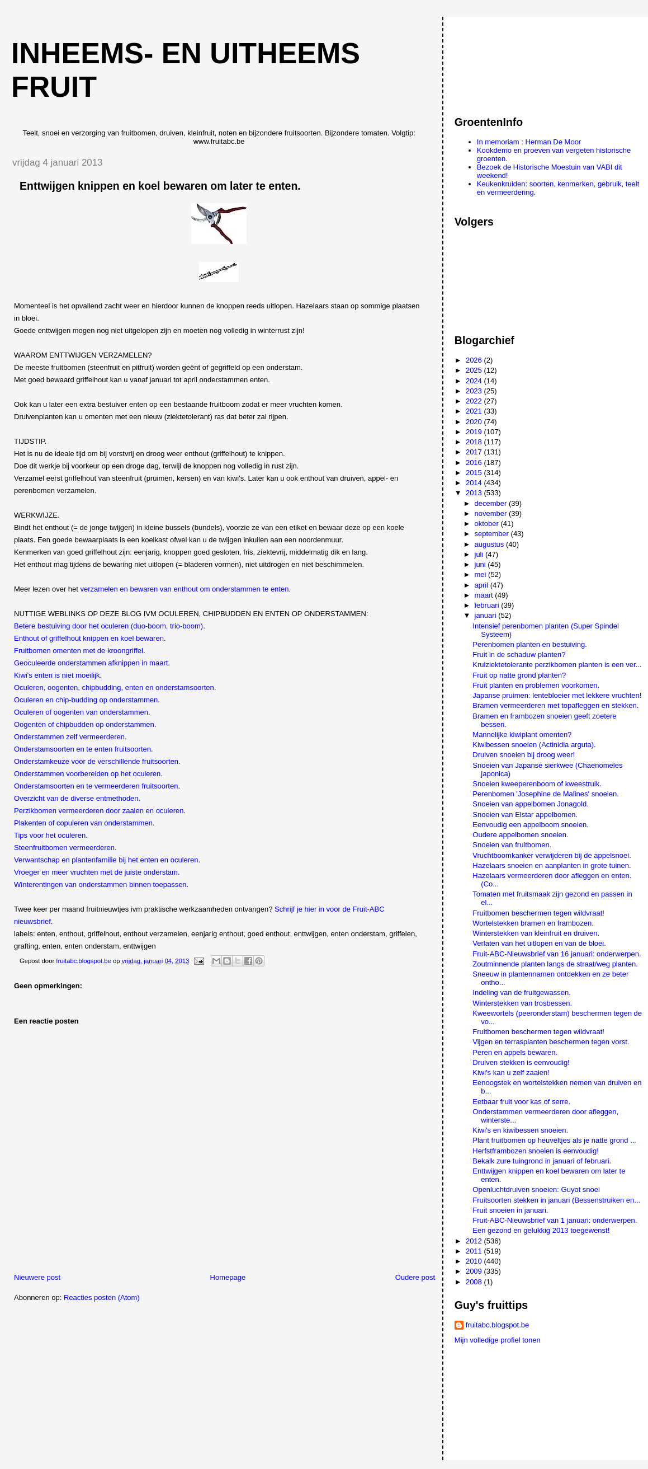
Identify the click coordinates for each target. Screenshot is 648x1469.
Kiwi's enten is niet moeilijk (57, 675)
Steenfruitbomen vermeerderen (64, 847)
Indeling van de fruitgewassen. (521, 992)
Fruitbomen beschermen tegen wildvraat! (538, 913)
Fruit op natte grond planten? (519, 675)
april (482, 585)
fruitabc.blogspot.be (497, 1325)
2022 (475, 401)
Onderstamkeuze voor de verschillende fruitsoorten (96, 761)
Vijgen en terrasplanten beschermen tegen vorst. (550, 1042)
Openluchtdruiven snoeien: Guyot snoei (536, 1189)
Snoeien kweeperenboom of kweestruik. (537, 784)
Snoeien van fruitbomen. (511, 845)
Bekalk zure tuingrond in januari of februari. (541, 1161)
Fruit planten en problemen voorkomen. (535, 685)
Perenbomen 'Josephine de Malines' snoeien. (545, 794)
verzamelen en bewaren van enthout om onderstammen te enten (185, 589)
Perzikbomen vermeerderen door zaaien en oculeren (99, 810)
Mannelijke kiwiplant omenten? (521, 734)
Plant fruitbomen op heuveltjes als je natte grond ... (554, 1140)
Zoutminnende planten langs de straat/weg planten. (555, 964)
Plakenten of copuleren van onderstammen (83, 823)
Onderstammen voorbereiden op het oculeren (87, 773)
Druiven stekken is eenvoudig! (520, 1062)
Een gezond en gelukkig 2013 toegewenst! (540, 1230)
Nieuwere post (37, 1277)
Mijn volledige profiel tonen (498, 1340)
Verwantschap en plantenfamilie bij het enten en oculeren (106, 860)
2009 (475, 1271)
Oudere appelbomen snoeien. (520, 834)
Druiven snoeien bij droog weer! (523, 754)
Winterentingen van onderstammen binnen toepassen (100, 884)
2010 (475, 1261)
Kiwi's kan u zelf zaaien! (511, 1072)
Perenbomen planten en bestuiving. (529, 644)
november (492, 513)
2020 (475, 421)
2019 (475, 432)
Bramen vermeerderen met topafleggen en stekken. (555, 705)
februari (488, 605)
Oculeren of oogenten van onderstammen (81, 712)
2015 (475, 472)
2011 (475, 1251)
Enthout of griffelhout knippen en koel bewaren (89, 638)
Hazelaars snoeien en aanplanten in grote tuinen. (551, 865)
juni (481, 564)
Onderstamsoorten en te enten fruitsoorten (82, 749)
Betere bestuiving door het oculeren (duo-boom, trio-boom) (108, 626)
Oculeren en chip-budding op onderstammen (86, 700)
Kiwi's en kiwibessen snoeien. (520, 1130)
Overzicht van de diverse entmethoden (76, 798)
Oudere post (415, 1277)
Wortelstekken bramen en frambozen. (533, 923)
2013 (475, 493)
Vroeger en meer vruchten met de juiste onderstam (96, 872)
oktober (488, 523)
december (492, 503)
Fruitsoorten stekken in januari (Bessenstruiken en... (556, 1200)
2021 (475, 411)
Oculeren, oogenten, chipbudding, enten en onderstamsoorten (114, 687)
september (493, 533)
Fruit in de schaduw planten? (518, 654)
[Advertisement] (505, 61)
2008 (475, 1282)
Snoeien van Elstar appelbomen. (525, 814)
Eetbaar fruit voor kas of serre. (521, 1101)
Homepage (228, 1277)
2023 (475, 391)
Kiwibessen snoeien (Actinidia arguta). (533, 744)
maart (485, 595)
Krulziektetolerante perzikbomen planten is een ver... (556, 664)
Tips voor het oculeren (50, 835)
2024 (475, 381)
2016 (475, 462)
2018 (475, 442)
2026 (475, 360)
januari (487, 615)
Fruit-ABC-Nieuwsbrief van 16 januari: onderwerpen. (556, 954)
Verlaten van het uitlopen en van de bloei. (539, 943)
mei (482, 574)
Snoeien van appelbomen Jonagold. (530, 804)
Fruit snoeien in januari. (510, 1210)
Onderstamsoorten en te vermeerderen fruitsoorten (96, 786)
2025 (475, 370)
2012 (475, 1241)
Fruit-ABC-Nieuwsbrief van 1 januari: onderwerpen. (554, 1220)
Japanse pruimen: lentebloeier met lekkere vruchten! (556, 695)
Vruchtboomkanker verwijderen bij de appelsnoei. (551, 855)
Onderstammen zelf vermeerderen (69, 737)
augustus (490, 544)
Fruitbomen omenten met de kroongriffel (78, 650)
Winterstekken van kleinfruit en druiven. (535, 933)
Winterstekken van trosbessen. (522, 1003)
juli (480, 554)
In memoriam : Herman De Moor (529, 142)
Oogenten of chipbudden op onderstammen (84, 724)
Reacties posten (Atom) (102, 1297)
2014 (475, 482)
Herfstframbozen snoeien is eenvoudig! (535, 1151)
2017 (475, 452)
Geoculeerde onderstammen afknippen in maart (91, 663)
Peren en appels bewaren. (514, 1052)
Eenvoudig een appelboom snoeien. (530, 824)
